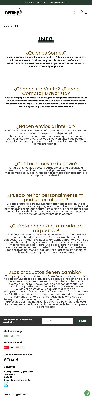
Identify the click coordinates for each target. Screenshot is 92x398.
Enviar (82, 320)
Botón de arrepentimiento (17, 380)
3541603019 (9, 374)
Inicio (7, 26)
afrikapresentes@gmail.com (18, 371)
